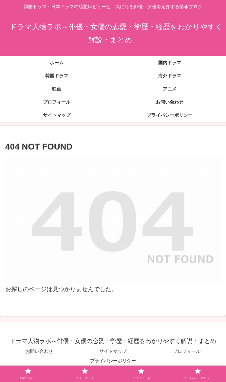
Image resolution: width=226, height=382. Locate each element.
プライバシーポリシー (113, 360)
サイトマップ (113, 351)
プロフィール (186, 351)
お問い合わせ (39, 351)
